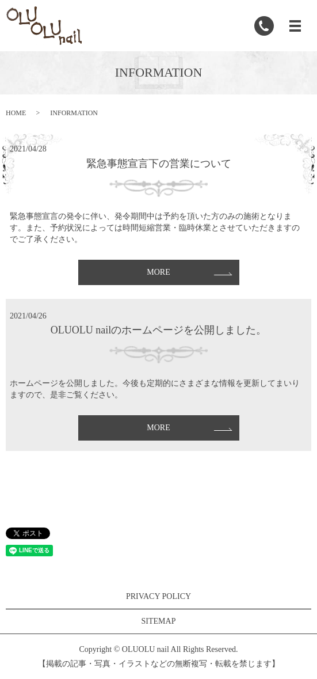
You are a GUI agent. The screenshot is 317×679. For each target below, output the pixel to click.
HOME (16, 113)
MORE (158, 272)
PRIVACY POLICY (158, 596)
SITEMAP (159, 621)
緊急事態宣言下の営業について (158, 163)
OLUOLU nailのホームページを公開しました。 (158, 330)
